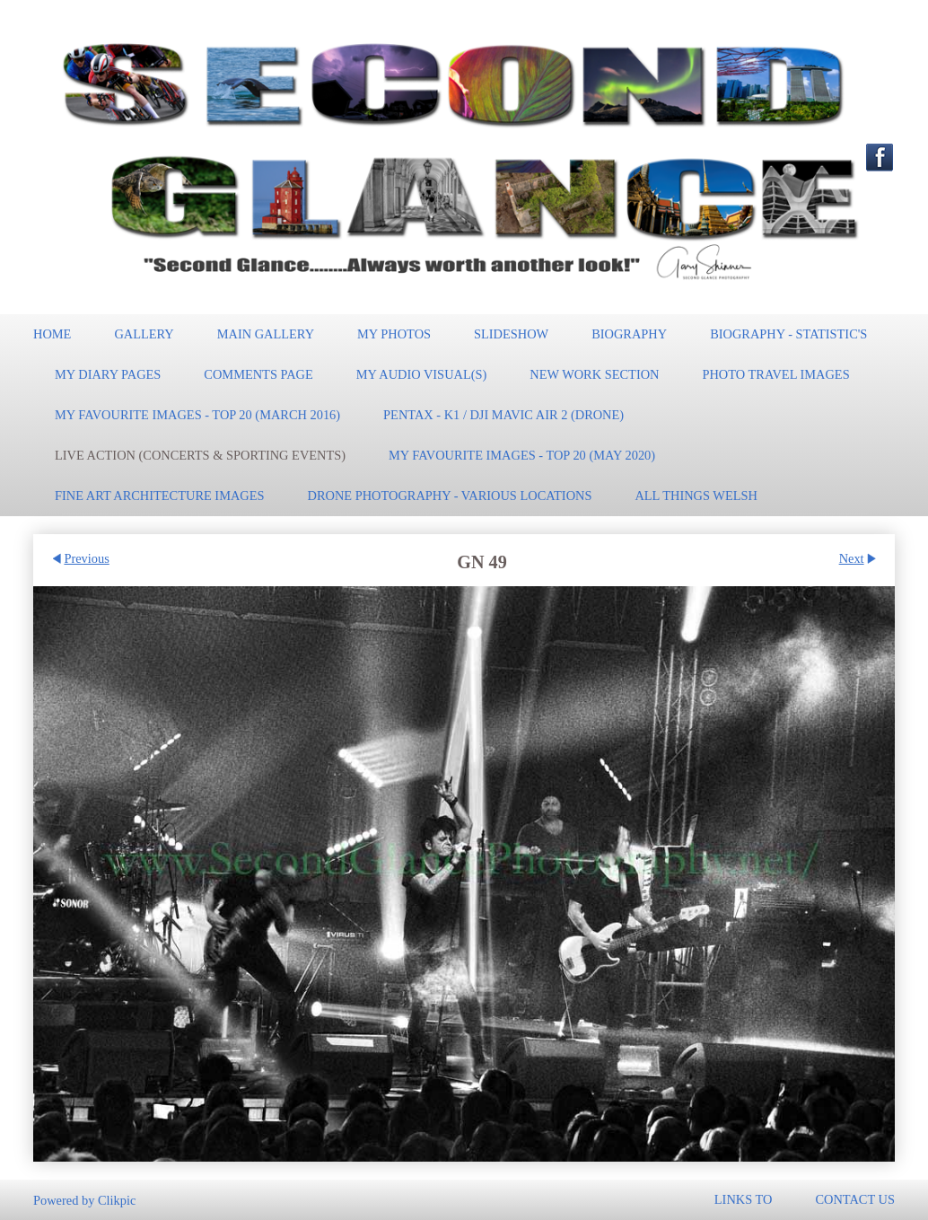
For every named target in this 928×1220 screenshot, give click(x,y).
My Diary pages (108, 374)
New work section (594, 374)
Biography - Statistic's (788, 334)
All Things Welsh (696, 495)
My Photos (394, 334)
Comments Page (258, 374)
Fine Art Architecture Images (160, 495)
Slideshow (511, 334)
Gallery (143, 334)
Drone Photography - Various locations (450, 495)
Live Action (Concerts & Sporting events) (200, 455)
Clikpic (117, 1199)
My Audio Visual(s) (421, 374)
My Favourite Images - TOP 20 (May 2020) (522, 455)
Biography (629, 334)
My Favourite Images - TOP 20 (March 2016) (197, 415)
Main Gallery (265, 334)
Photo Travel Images (775, 374)
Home (52, 334)
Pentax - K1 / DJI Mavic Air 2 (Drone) (503, 415)
